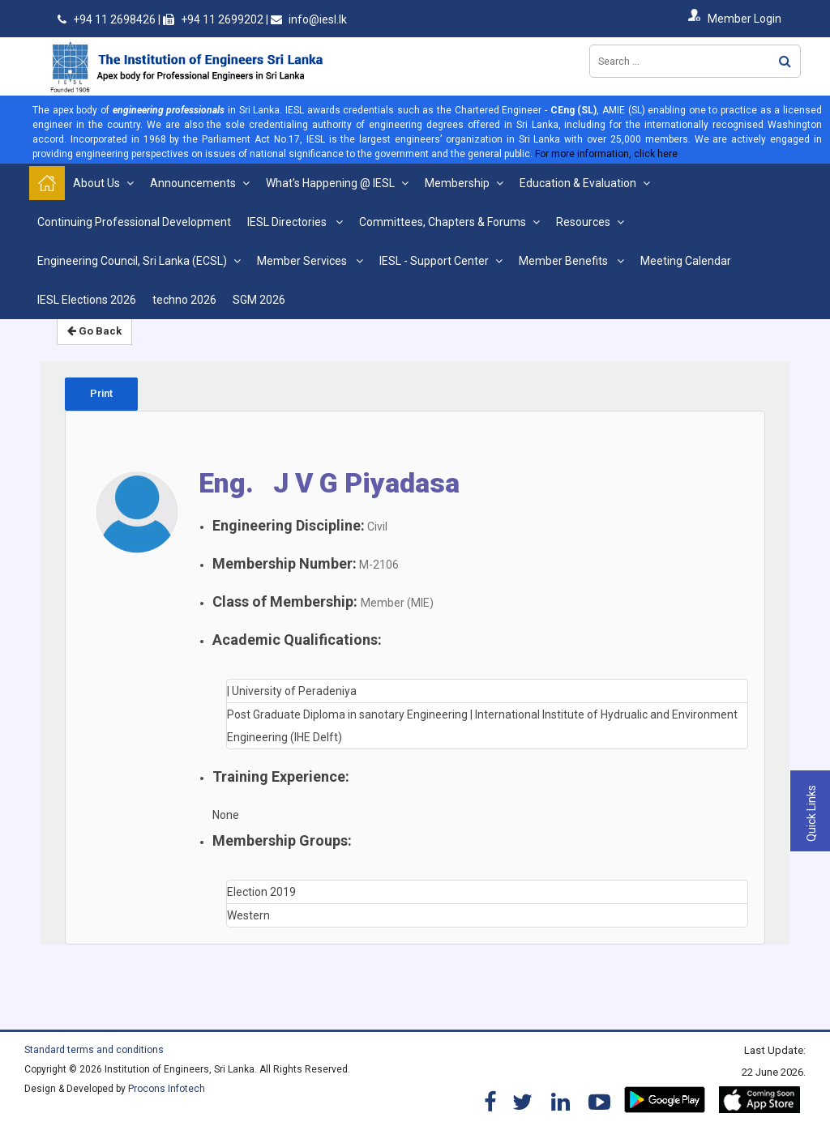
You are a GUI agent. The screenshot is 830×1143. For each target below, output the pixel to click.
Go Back (94, 331)
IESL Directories (288, 221)
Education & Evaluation (578, 183)
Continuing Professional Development (134, 221)
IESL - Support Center (434, 260)
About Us (96, 183)
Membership (457, 183)
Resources (583, 221)
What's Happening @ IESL (330, 183)
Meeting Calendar (685, 260)
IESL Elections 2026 (86, 299)
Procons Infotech (166, 1088)
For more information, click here (606, 154)
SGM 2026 (259, 299)
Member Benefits (564, 260)
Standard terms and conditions (94, 1050)
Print (101, 393)
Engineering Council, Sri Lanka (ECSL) (132, 260)
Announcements (193, 183)
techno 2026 (184, 299)
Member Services (303, 260)
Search (785, 61)
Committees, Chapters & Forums (442, 221)
